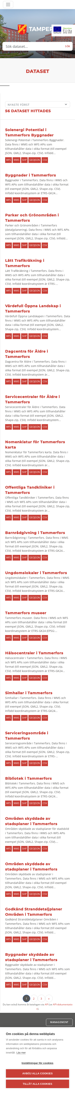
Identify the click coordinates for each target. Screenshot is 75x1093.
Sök (67, 46)
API (46, 1004)
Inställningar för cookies (37, 1063)
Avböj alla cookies (37, 1073)
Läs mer (21, 1052)
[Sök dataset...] (32, 46)
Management (59, 1022)
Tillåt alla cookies (37, 1083)
